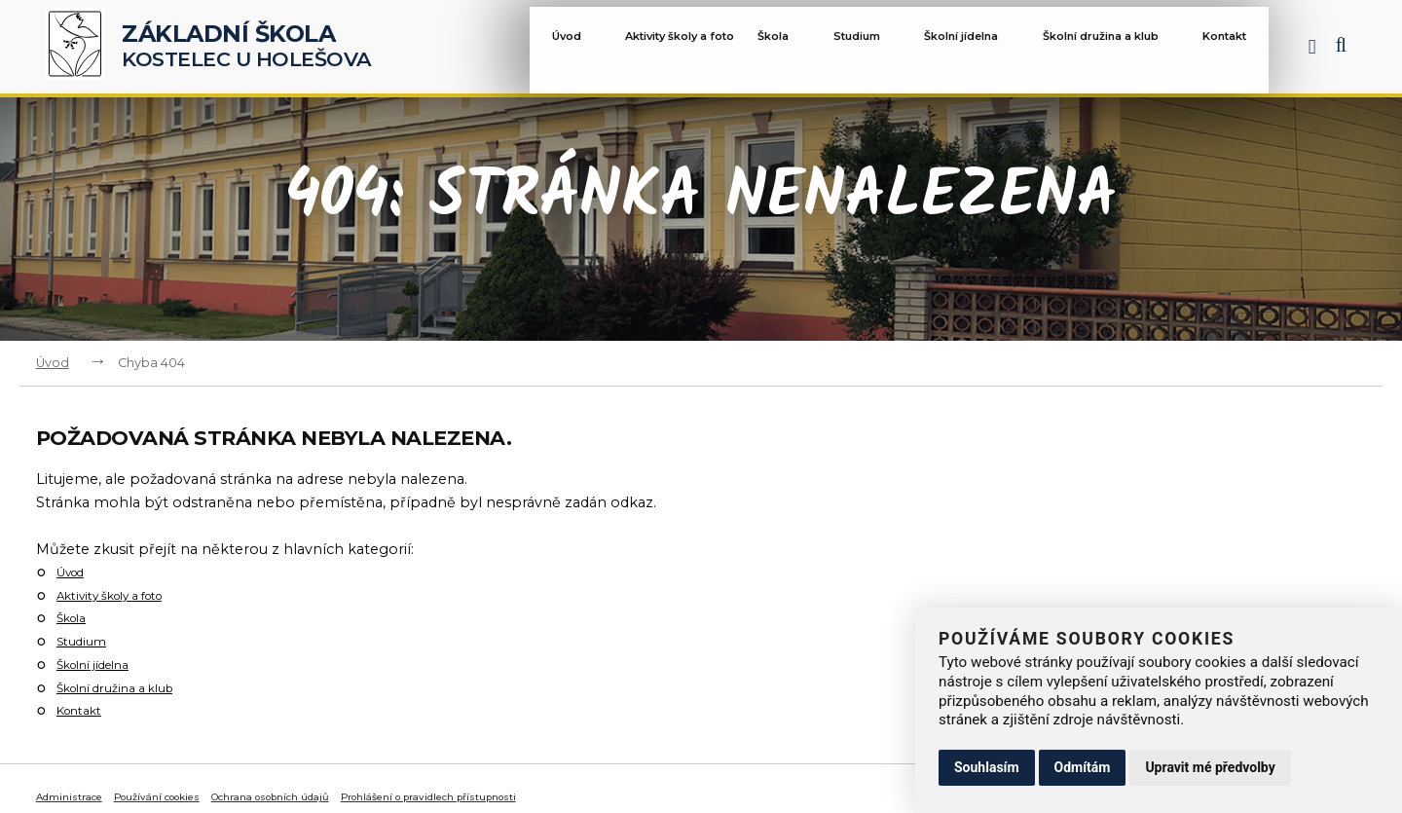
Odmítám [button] (1082, 767)
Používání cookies (190, 796)
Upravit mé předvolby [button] (1209, 767)
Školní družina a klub (1106, 50)
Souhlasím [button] (986, 767)
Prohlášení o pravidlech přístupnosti (540, 796)
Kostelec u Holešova (247, 46)
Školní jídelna (953, 50)
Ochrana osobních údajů (337, 796)
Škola (761, 50)
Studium (843, 50)
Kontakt (1229, 50)
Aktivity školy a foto (640, 50)
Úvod (531, 50)
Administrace (78, 796)
